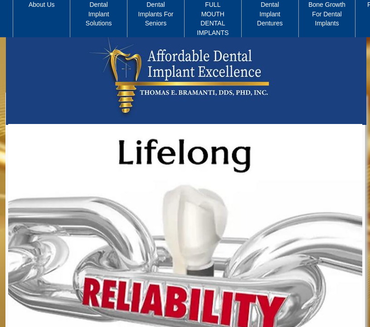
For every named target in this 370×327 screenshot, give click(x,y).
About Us (42, 4)
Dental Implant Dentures (270, 14)
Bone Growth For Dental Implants (327, 14)
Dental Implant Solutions (99, 14)
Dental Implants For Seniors (156, 14)
